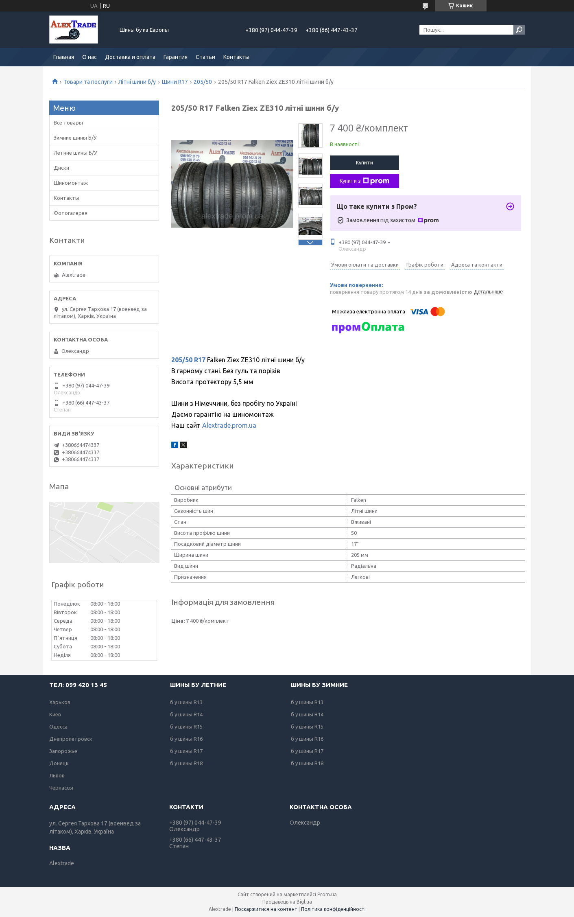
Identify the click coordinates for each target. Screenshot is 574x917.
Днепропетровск (70, 739)
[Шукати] (519, 30)
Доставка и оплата (130, 57)
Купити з (364, 181)
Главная (63, 57)
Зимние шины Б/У (75, 137)
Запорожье (63, 751)
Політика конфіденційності (333, 909)
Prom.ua (327, 894)
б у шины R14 (186, 714)
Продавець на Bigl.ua (287, 901)
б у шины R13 (186, 702)
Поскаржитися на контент (266, 909)
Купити (364, 162)
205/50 (203, 82)
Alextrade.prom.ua (229, 425)
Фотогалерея (70, 213)
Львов (57, 775)
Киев (55, 714)
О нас (89, 57)
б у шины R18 (186, 763)
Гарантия (176, 57)
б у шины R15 (186, 726)
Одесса (58, 726)
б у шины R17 (186, 751)
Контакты (236, 57)
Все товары (68, 122)
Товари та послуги (88, 82)
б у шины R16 (186, 739)
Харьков (59, 702)
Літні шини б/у (137, 82)
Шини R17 (175, 82)
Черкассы (61, 787)
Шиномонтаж (71, 183)
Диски (61, 168)
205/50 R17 (188, 359)
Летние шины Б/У (75, 152)
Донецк (59, 763)
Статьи (205, 57)
